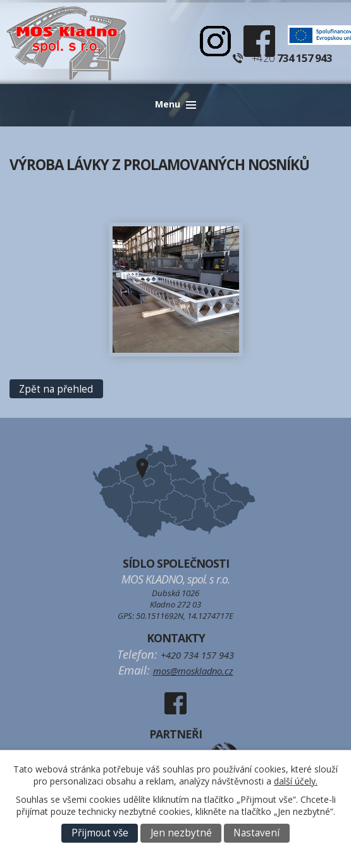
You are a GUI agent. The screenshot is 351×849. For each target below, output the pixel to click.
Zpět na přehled (56, 389)
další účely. (295, 781)
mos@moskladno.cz (193, 670)
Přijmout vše (99, 833)
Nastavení (256, 833)
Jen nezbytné (181, 833)
